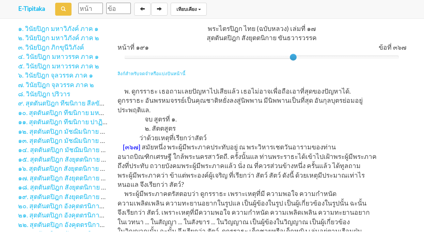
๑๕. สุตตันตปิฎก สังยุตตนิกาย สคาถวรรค (75, 159)
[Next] (159, 9)
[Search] (63, 9)
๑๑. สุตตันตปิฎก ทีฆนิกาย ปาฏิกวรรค (70, 122)
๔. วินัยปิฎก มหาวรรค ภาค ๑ (58, 56)
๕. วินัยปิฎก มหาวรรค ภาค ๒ (58, 66)
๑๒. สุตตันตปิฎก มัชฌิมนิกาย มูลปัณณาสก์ (77, 131)
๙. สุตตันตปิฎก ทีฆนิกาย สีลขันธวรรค (70, 103)
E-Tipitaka (31, 8)
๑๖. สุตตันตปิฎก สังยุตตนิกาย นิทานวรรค (75, 168)
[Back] (142, 9)
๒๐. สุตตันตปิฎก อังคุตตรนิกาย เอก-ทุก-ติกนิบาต (85, 206)
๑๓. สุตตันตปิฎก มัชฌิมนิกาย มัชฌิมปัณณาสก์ (82, 140)
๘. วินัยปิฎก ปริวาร (44, 94)
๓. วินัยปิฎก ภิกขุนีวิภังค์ (51, 47)
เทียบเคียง (188, 9)
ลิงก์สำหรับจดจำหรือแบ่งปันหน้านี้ (151, 73)
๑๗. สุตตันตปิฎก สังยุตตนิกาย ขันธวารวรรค (79, 178)
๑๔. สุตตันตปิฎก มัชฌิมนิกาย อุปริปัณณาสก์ (79, 149)
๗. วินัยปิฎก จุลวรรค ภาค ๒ (56, 84)
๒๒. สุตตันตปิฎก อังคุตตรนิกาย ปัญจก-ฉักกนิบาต (86, 224)
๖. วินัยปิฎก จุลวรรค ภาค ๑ (55, 75)
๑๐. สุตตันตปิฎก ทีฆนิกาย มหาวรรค (68, 112)
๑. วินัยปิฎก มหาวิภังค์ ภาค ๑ (58, 28)
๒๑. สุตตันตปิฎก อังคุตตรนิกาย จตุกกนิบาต (77, 215)
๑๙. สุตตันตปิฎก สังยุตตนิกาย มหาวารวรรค (78, 196)
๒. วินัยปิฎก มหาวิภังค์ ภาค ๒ (58, 38)
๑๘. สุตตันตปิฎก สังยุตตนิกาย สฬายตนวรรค (79, 187)
